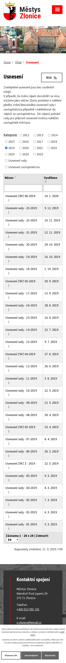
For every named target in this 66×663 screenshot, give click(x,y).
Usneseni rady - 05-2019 (21, 478)
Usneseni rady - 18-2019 (21, 271)
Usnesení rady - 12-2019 (21, 368)
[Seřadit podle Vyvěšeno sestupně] (46, 182)
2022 (54, 148)
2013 (40, 135)
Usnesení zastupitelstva (24, 167)
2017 (40, 142)
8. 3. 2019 (51, 488)
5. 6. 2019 (51, 378)
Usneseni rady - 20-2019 (21, 246)
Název (9, 178)
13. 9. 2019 (51, 293)
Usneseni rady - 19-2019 (21, 259)
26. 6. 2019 (51, 366)
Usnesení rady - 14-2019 (21, 332)
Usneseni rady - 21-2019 (21, 234)
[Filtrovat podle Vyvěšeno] (52, 188)
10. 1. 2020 (51, 196)
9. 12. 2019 (51, 208)
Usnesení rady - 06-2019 (21, 453)
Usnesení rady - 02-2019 (21, 514)
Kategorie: (10, 135)
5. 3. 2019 (51, 524)
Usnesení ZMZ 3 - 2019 (20, 465)
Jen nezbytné (31, 655)
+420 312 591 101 (28, 609)
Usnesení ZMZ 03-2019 (20, 429)
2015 (11, 142)
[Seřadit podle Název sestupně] (15, 177)
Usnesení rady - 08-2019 (21, 417)
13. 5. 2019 (51, 403)
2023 (11, 154)
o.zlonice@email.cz (29, 622)
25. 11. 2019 (52, 220)
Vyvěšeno (50, 178)
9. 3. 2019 (51, 476)
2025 (40, 154)
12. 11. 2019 (52, 232)
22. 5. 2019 (51, 390)
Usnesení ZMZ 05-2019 (20, 283)
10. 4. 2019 (51, 427)
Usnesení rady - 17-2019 (21, 295)
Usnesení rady (17, 160)
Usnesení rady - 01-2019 (21, 526)
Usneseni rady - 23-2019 (21, 210)
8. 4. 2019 (51, 439)
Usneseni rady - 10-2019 (21, 392)
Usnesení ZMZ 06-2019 (20, 198)
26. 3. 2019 (51, 451)
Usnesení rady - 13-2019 (21, 344)
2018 (54, 142)
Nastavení (50, 655)
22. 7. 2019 (51, 330)
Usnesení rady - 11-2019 (21, 380)
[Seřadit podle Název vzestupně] (15, 176)
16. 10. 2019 (52, 257)
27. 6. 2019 (51, 354)
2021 (40, 148)
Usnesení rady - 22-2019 (21, 222)
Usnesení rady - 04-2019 (21, 490)
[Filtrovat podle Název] (23, 188)
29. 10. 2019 (52, 244)
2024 (25, 154)
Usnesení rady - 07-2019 (21, 441)
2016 (25, 142)
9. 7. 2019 (51, 342)
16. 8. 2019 (51, 318)
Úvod (7, 62)
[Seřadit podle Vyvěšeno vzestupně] (46, 180)
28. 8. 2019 (51, 305)
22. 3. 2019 (51, 463)
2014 (54, 135)
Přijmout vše (11, 655)
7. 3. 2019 (51, 500)
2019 (11, 148)
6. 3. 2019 (51, 512)
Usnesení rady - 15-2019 (21, 320)
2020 (25, 148)
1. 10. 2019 (51, 269)
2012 (26, 135)
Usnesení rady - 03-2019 (21, 502)
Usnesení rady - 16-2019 (21, 307)
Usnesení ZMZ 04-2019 (20, 356)
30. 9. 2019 (51, 281)
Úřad (18, 62)
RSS (51, 78)
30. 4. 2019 (51, 415)
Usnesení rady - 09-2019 (21, 405)
